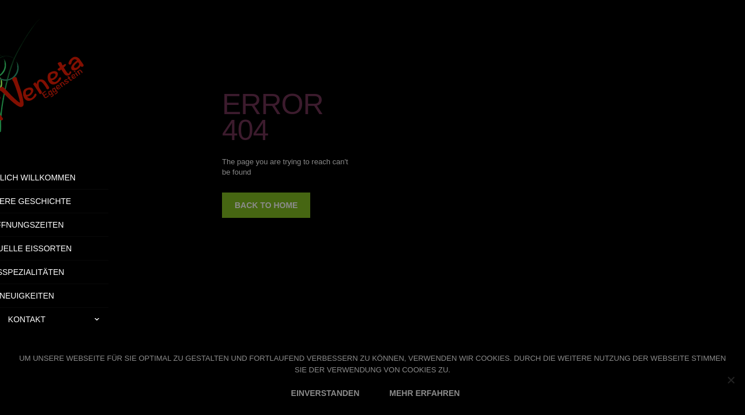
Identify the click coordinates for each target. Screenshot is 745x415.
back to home (266, 205)
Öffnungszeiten (81, 224)
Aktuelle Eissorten (81, 248)
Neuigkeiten (81, 295)
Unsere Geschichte (81, 201)
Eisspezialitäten (81, 272)
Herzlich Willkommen (82, 177)
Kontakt (113, 319)
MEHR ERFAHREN (424, 393)
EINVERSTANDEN (325, 393)
